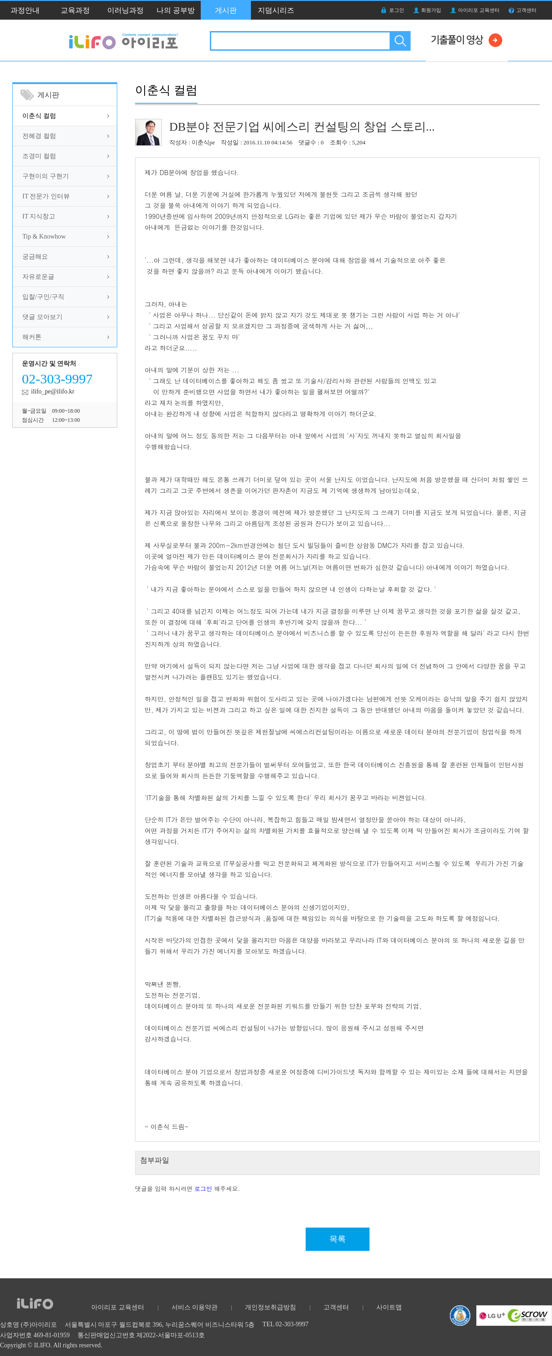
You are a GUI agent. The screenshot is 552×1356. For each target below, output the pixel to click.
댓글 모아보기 (42, 317)
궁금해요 (35, 256)
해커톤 (32, 337)
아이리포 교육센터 (479, 10)
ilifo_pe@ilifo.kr (52, 391)
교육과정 (75, 10)
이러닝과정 (125, 10)
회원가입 (431, 10)
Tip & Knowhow (44, 236)
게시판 (226, 10)
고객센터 (526, 10)
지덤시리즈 (276, 10)
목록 (337, 1239)
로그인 (396, 10)
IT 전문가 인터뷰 (46, 196)
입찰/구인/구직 (43, 296)
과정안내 (25, 10)
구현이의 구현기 (45, 176)
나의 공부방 (175, 10)
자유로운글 (38, 276)
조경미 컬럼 (39, 156)
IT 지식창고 (38, 216)
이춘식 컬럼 (39, 115)
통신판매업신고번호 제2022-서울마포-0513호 (141, 1335)
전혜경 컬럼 (39, 136)
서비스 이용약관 (195, 1307)
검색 (399, 40)
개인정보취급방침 (270, 1307)
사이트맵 (389, 1307)
